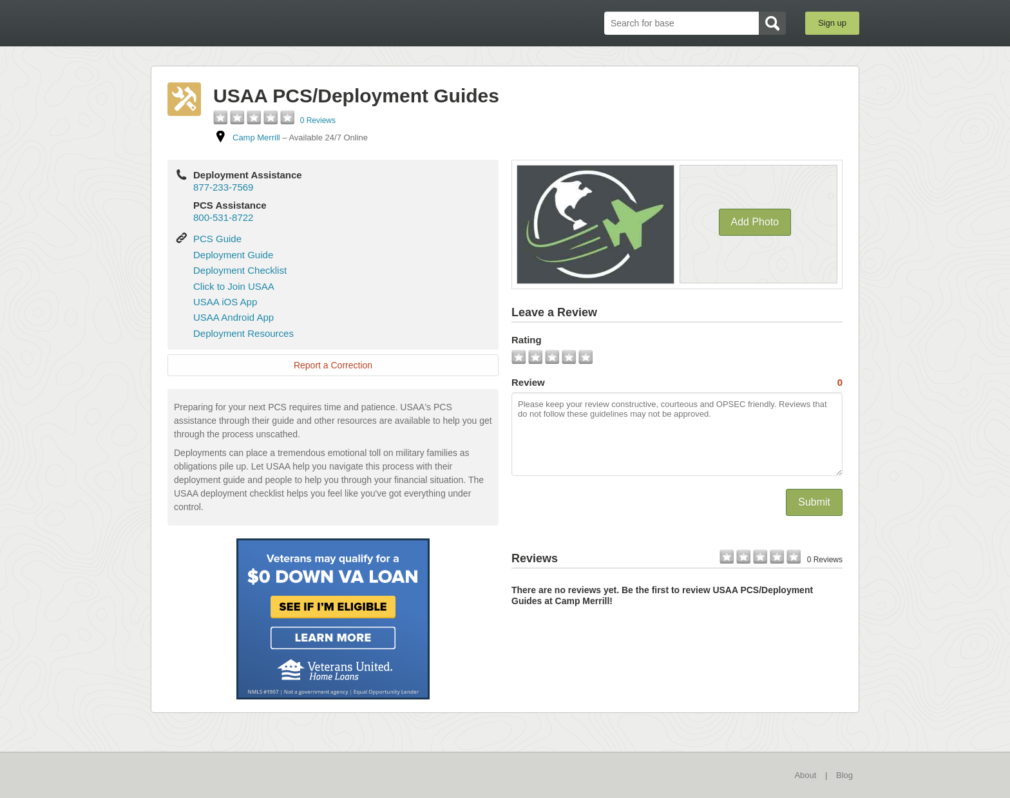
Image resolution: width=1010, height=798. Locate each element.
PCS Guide (217, 238)
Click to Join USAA (233, 286)
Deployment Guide (233, 254)
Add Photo (755, 221)
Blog (844, 775)
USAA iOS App (225, 301)
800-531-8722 (223, 217)
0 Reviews (318, 120)
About (805, 775)
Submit (814, 502)
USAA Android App (233, 317)
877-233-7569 (223, 187)
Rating (526, 339)
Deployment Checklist (240, 270)
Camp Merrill (256, 137)
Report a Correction (333, 365)
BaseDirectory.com (245, 22)
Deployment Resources (243, 333)
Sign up (832, 23)
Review (677, 382)
